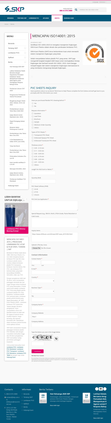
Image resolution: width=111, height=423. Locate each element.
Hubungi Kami (69, 18)
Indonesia (102, 2)
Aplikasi (45, 18)
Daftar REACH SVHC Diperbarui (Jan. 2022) (16, 116)
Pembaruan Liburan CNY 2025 (17, 89)
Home (6, 24)
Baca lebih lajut (55, 405)
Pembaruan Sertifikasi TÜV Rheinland (18, 180)
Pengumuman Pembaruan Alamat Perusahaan (17, 96)
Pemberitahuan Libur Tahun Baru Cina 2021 (18, 134)
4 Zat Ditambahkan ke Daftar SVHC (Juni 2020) (17, 140)
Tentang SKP (22, 18)
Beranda (10, 18)
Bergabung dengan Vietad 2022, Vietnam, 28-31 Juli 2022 (17, 103)
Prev (26, 199)
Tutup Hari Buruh (15, 146)
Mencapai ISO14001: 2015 (18, 169)
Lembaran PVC (34, 18)
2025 (43, 401)
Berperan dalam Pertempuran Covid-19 (16, 128)
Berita (57, 18)
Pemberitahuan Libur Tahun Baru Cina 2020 (18, 151)
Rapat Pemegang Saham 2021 (17, 122)
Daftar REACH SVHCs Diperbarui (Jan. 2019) (16, 174)
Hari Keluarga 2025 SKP (17, 66)
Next (22, 199)
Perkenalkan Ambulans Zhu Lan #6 (18, 157)
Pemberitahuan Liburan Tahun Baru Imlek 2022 (17, 110)
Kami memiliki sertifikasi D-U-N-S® (18, 163)
